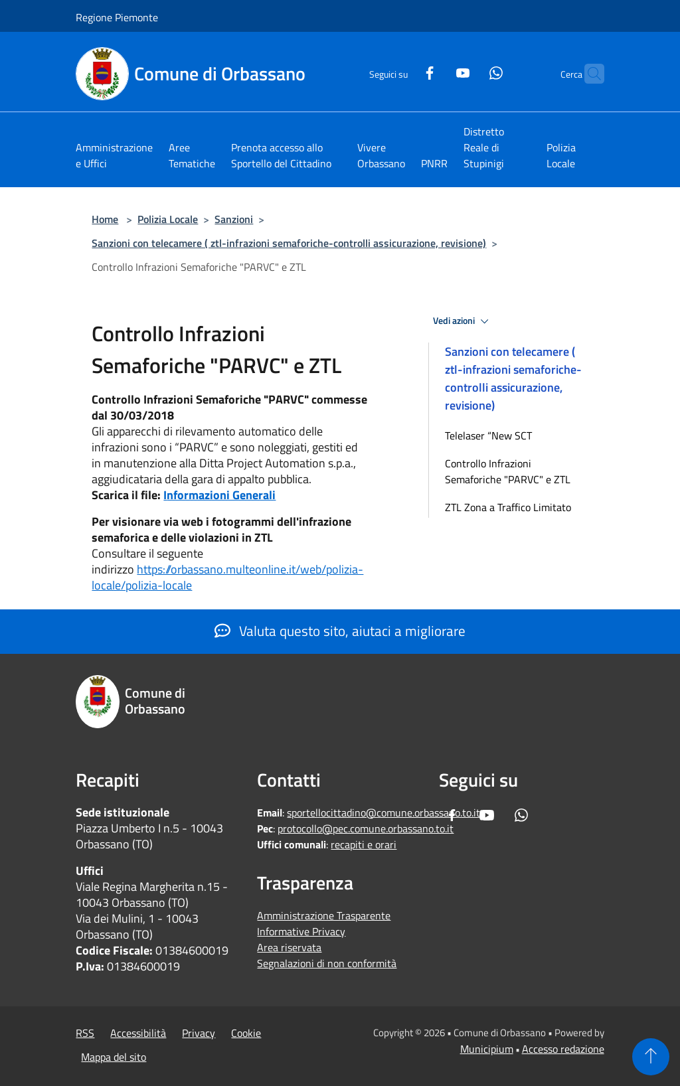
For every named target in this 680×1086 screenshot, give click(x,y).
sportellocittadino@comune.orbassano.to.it (383, 812)
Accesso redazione (563, 1049)
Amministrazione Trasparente (323, 915)
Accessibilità (138, 1033)
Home (105, 219)
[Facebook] (403, 71)
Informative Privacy (301, 931)
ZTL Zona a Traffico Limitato (508, 507)
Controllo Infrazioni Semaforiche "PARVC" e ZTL (507, 471)
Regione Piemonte (117, 17)
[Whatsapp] (470, 71)
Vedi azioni (463, 321)
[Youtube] (437, 71)
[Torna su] (650, 1056)
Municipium (486, 1049)
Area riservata (289, 947)
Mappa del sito (113, 1057)
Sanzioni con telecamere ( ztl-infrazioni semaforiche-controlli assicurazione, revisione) (289, 243)
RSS (85, 1033)
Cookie (246, 1033)
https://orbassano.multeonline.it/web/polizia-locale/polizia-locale (227, 577)
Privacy (198, 1033)
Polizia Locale (167, 219)
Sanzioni (233, 219)
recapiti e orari (363, 844)
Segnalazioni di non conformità (326, 963)
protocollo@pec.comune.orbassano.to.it (366, 828)
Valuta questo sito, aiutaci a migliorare (340, 630)
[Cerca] (588, 74)
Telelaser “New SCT (488, 435)
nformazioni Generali (221, 495)
